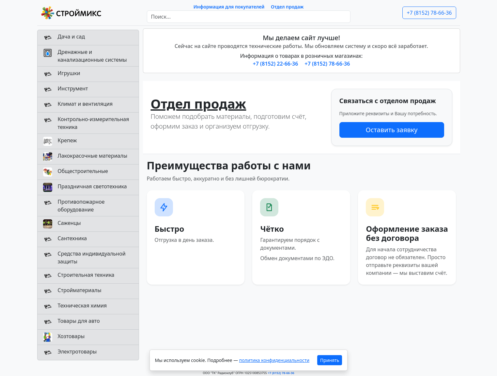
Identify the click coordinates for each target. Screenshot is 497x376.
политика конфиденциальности (274, 360)
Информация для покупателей (229, 7)
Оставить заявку (391, 129)
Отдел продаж (287, 7)
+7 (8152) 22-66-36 (276, 63)
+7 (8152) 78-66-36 (429, 12)
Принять (329, 360)
